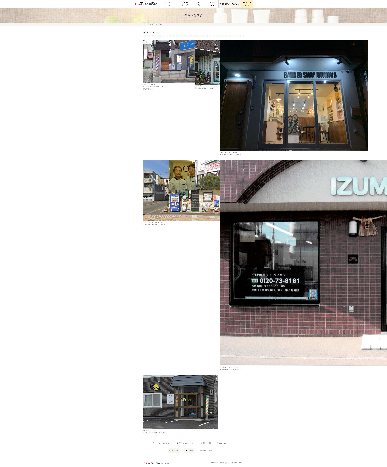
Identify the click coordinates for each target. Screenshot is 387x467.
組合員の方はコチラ (247, 4)
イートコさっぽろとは (169, 4)
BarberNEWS (212, 4)
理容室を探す (199, 4)
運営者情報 (224, 4)
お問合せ (235, 4)
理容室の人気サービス (185, 4)
